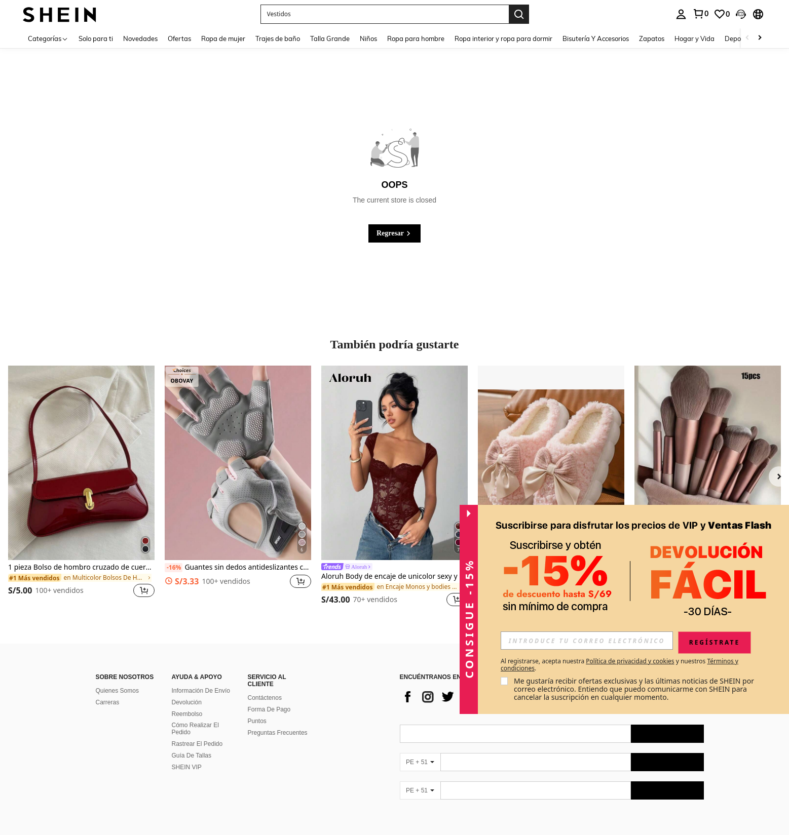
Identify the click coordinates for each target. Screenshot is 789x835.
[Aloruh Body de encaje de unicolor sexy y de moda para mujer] (394, 463)
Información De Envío (201, 690)
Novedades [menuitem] (140, 38)
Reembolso (187, 714)
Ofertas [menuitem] (179, 38)
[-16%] (173, 567)
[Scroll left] (747, 38)
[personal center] (681, 14)
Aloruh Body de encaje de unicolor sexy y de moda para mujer (394, 576)
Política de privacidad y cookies (630, 661)
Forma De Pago (269, 709)
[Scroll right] (759, 38)
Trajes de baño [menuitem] (277, 38)
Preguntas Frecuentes (278, 732)
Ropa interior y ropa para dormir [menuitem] (503, 38)
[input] (587, 640)
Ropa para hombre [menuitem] (415, 38)
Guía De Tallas (192, 755)
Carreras (108, 702)
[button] (384, 14)
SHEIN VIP (187, 767)
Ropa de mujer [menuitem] (223, 38)
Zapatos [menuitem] (651, 38)
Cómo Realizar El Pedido (195, 729)
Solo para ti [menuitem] (96, 38)
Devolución (187, 702)
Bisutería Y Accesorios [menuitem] (595, 38)
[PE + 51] (420, 762)
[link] (700, 14)
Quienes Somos (117, 690)
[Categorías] (48, 38)
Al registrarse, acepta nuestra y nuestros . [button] (619, 665)
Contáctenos (265, 697)
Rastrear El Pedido (197, 743)
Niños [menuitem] (368, 38)
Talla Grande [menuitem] (330, 38)
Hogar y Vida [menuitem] (694, 38)
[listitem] (81, 488)
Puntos (257, 721)
